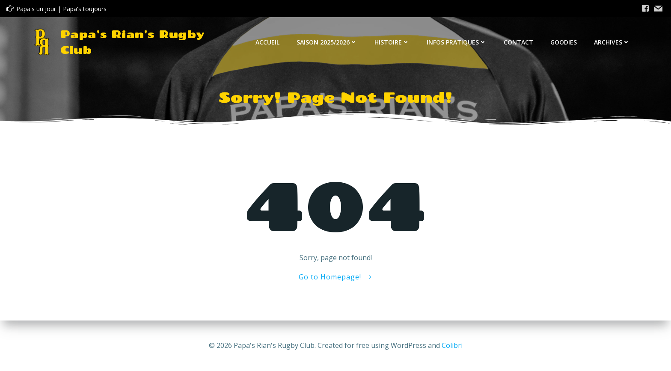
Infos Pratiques (457, 42)
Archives (612, 42)
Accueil (267, 42)
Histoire (392, 42)
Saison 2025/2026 (327, 42)
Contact (518, 42)
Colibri (452, 345)
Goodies (563, 42)
